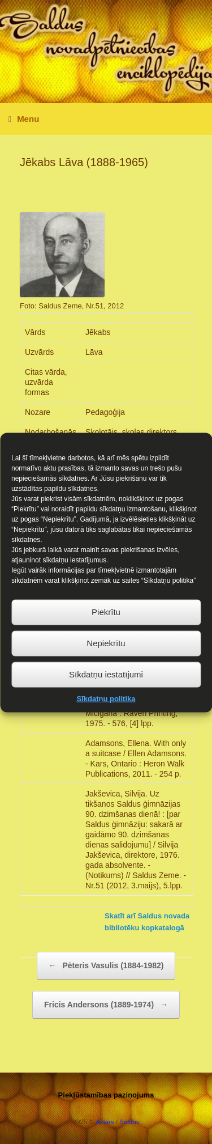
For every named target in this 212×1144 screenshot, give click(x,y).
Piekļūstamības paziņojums (106, 1095)
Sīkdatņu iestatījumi (106, 691)
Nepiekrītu (105, 659)
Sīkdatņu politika (105, 715)
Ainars (105, 1121)
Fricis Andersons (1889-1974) (106, 1005)
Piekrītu (106, 628)
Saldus (129, 1121)
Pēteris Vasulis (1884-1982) (106, 966)
